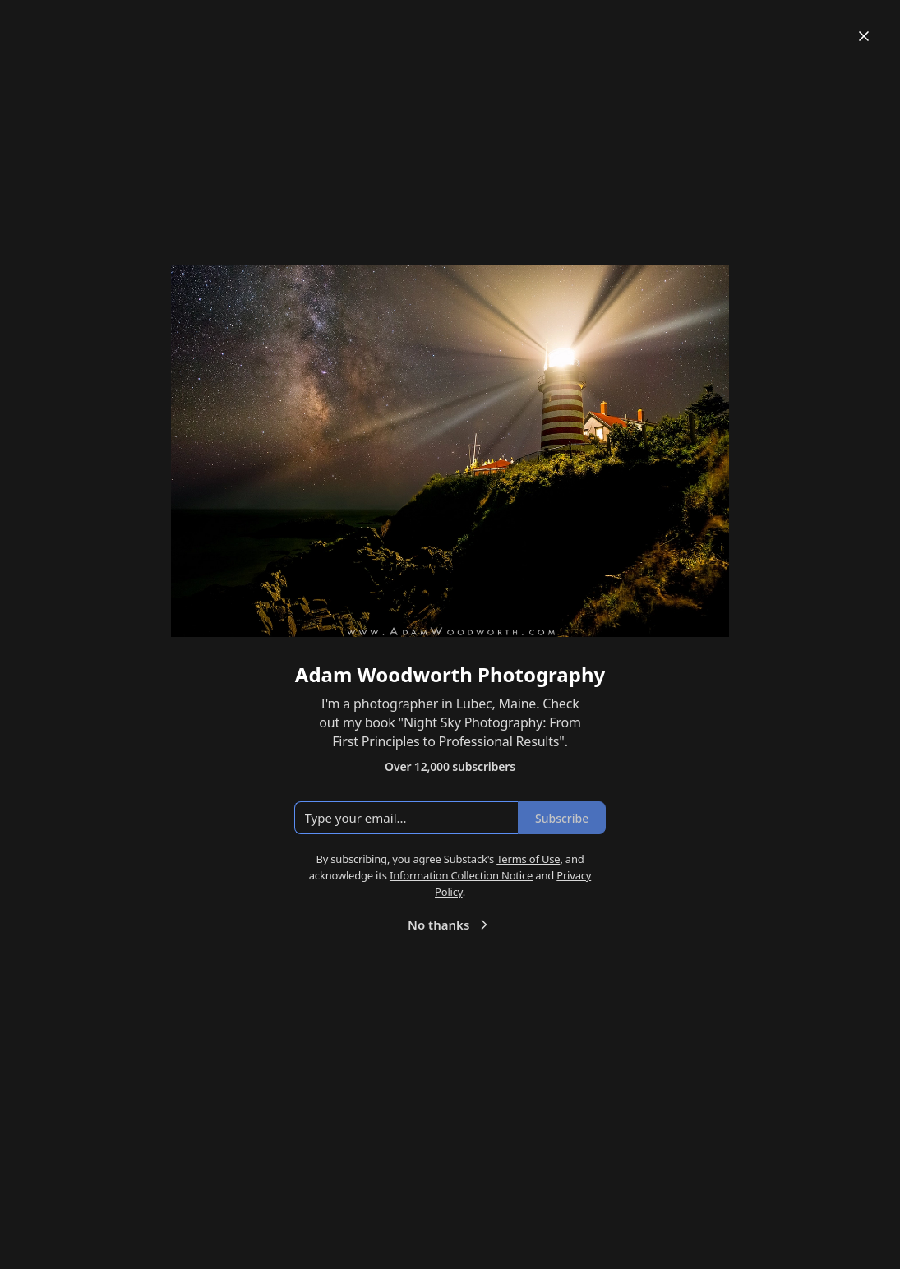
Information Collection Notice (461, 875)
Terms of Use (528, 858)
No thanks (450, 924)
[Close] (863, 36)
